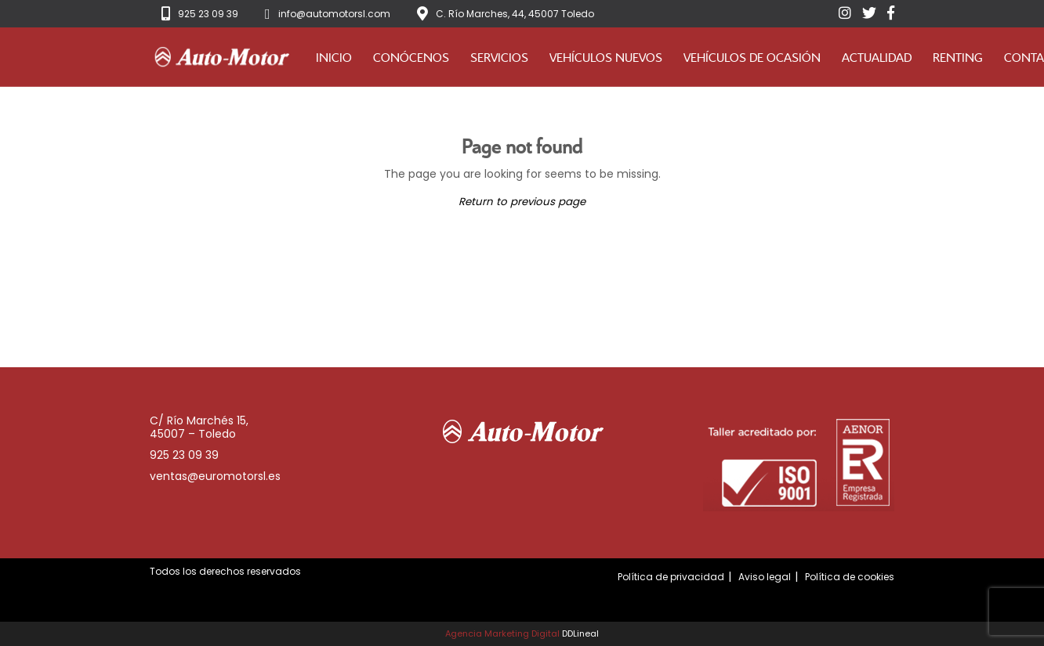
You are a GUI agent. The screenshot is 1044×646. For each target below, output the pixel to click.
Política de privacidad (671, 576)
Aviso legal (764, 576)
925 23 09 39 (208, 13)
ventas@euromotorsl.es (215, 476)
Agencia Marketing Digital (502, 633)
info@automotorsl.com (334, 13)
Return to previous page (522, 201)
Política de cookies (849, 576)
